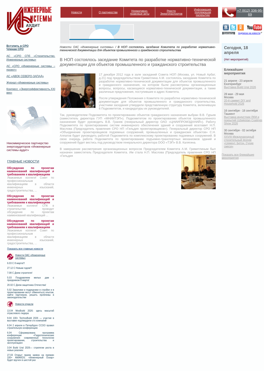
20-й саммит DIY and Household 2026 (237, 102)
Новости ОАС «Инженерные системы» (30, 256)
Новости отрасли (24, 304)
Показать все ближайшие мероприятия (238, 156)
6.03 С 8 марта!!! (16, 263)
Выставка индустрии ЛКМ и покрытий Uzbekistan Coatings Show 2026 (243, 120)
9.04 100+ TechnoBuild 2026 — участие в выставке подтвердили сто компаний (30, 319)
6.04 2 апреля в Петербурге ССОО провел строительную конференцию (30, 326)
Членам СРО (15, 49)
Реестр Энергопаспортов (171, 12)
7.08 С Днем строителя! (19, 273)
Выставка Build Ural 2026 (240, 87)
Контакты (228, 33)
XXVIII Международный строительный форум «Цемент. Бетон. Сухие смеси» (239, 141)
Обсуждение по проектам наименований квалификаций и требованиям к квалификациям (30, 171)
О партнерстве (108, 12)
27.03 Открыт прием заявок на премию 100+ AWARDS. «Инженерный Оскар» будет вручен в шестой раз (30, 357)
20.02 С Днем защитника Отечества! (26, 285)
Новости (76, 12)
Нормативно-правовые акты (139, 12)
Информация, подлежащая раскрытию (203, 12)
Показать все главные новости (25, 248)
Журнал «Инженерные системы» (27, 82)
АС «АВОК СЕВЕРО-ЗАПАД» (25, 76)
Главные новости (23, 161)
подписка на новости (249, 33)
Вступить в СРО (17, 46)
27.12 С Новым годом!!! (19, 268)
